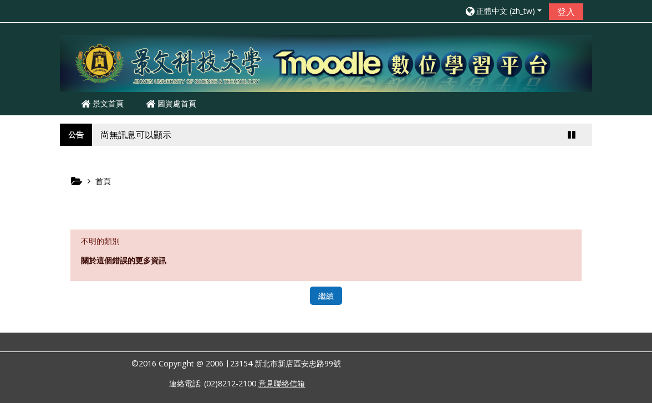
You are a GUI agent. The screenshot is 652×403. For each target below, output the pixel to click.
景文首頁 (102, 103)
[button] (502, 10)
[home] (326, 63)
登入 (566, 12)
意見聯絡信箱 (281, 383)
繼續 (326, 295)
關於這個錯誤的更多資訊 (123, 260)
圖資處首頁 (171, 103)
